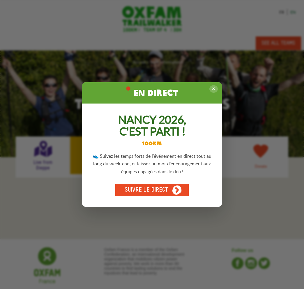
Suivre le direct (153, 190)
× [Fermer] (213, 89)
